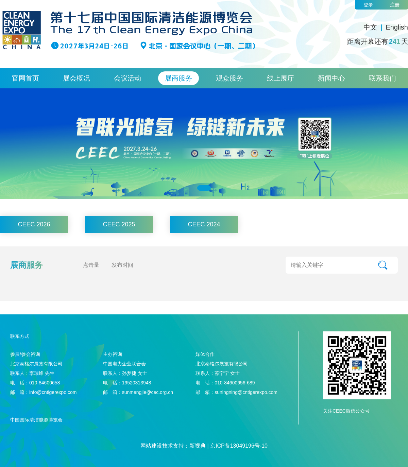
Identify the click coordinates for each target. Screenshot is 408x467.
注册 (395, 4)
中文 (370, 27)
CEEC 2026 (34, 224)
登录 (368, 4)
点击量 (91, 265)
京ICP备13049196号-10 (239, 446)
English (397, 27)
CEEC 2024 (204, 224)
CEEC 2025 (119, 224)
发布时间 (122, 265)
